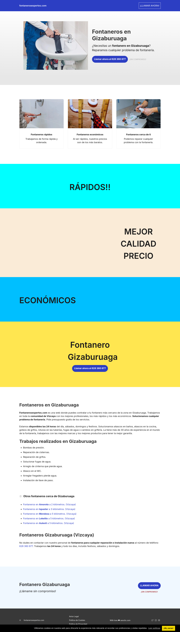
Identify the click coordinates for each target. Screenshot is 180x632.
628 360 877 (26, 546)
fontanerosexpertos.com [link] (32, 5)
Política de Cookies (77, 620)
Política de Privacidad (78, 624)
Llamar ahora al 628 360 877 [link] (110, 59)
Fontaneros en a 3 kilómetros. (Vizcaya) (49, 509)
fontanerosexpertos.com (34, 620)
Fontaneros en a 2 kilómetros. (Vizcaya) (49, 504)
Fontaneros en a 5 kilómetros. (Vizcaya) (49, 513)
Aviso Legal (74, 616)
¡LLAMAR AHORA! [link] (149, 5)
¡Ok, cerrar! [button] (168, 628)
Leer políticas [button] (154, 628)
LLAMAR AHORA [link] (149, 585)
